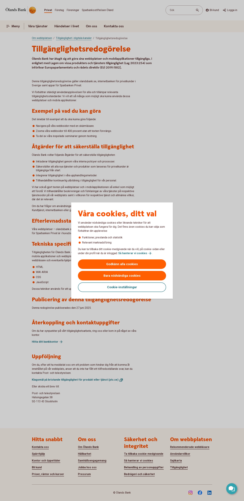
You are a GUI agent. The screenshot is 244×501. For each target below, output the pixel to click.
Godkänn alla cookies (122, 264)
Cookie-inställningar (122, 287)
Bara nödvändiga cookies (122, 276)
